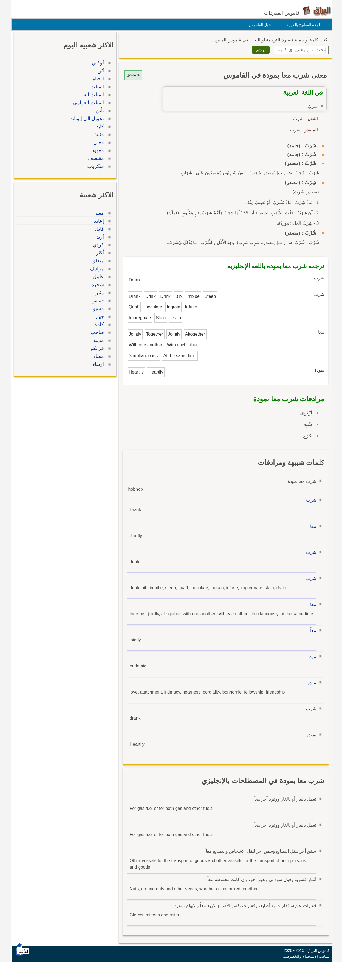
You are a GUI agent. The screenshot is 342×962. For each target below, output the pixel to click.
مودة (310, 656)
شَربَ (310, 708)
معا (312, 526)
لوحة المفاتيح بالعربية (302, 25)
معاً (312, 630)
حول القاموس (259, 25)
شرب (310, 500)
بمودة (310, 735)
